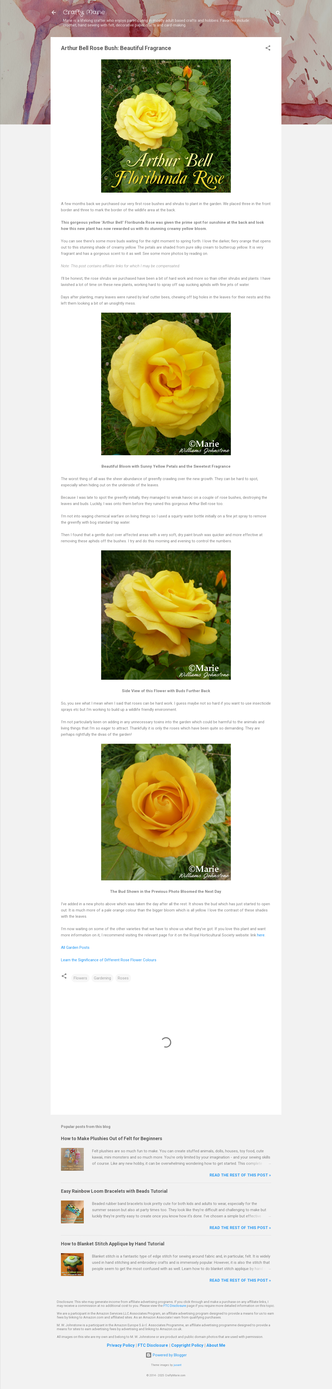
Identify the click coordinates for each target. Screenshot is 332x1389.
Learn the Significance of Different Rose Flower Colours (108, 960)
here (261, 935)
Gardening (102, 978)
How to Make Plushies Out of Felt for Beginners (111, 1138)
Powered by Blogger (166, 1355)
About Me (215, 1345)
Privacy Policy (121, 1345)
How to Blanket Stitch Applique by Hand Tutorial (112, 1243)
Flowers (80, 978)
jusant (177, 1365)
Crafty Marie (84, 12)
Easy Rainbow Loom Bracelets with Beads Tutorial (114, 1191)
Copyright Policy (187, 1345)
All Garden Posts (75, 947)
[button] (268, 49)
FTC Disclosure (174, 1306)
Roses (123, 978)
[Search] (278, 14)
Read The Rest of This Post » (240, 1175)
